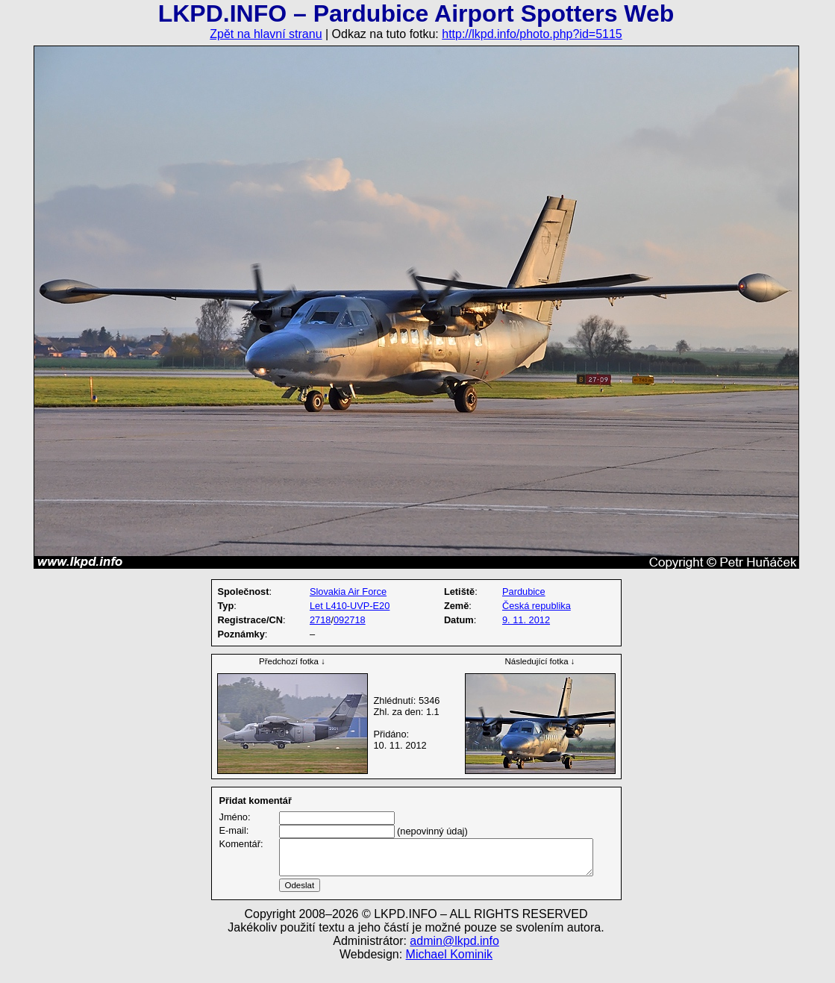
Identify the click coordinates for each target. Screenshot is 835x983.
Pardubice (523, 591)
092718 (350, 619)
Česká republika (536, 605)
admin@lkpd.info (454, 958)
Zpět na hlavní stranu (266, 34)
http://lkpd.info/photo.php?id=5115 (532, 34)
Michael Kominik (449, 972)
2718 (320, 619)
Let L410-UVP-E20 (350, 605)
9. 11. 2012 (526, 619)
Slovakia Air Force (348, 591)
